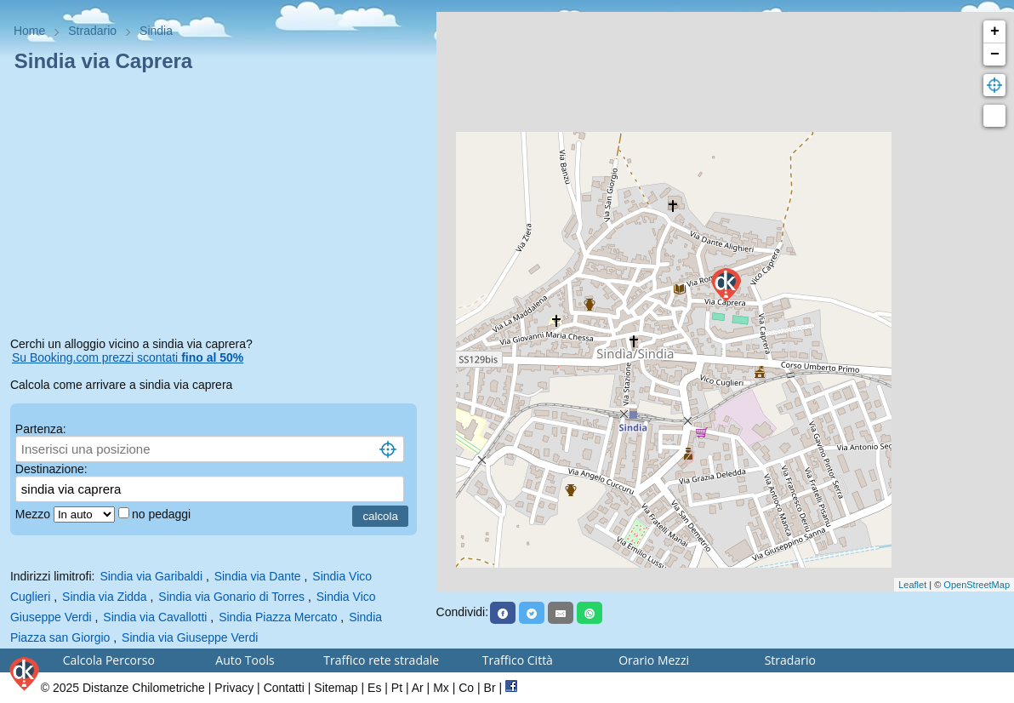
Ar (418, 687)
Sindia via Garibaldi (151, 576)
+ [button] (995, 31)
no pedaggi (163, 514)
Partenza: (40, 429)
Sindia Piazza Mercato (278, 617)
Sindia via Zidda (104, 596)
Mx (441, 687)
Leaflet (912, 585)
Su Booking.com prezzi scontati (127, 357)
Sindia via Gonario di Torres (231, 596)
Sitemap (335, 687)
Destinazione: (51, 469)
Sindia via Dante (257, 576)
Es (374, 687)
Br (490, 687)
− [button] (995, 54)
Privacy (234, 687)
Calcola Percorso (109, 660)
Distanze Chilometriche (144, 687)
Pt (396, 687)
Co (466, 687)
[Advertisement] (218, 208)
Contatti (284, 687)
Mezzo (34, 514)
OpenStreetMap (976, 585)
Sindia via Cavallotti (155, 617)
